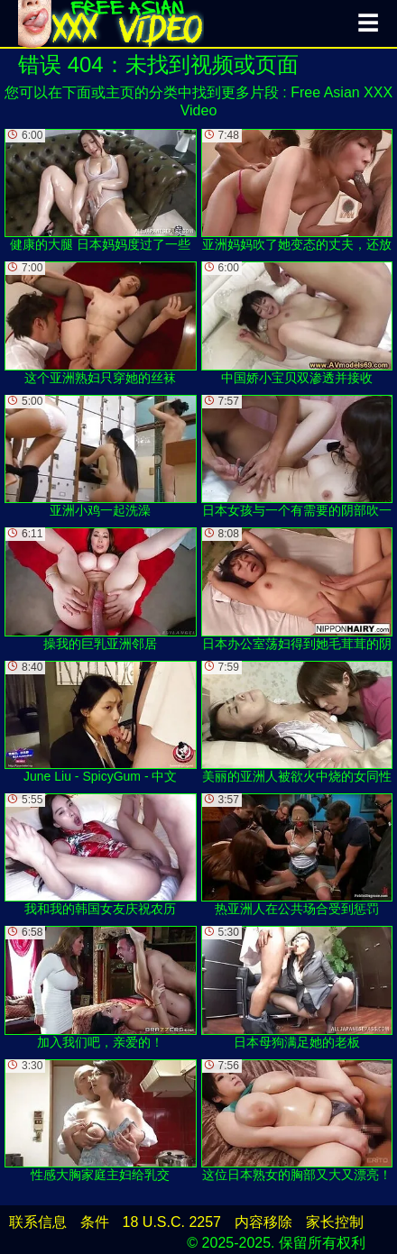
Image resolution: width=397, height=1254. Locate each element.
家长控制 (335, 1222)
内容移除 (263, 1222)
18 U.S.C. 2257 (172, 1222)
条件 (94, 1222)
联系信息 (38, 1222)
